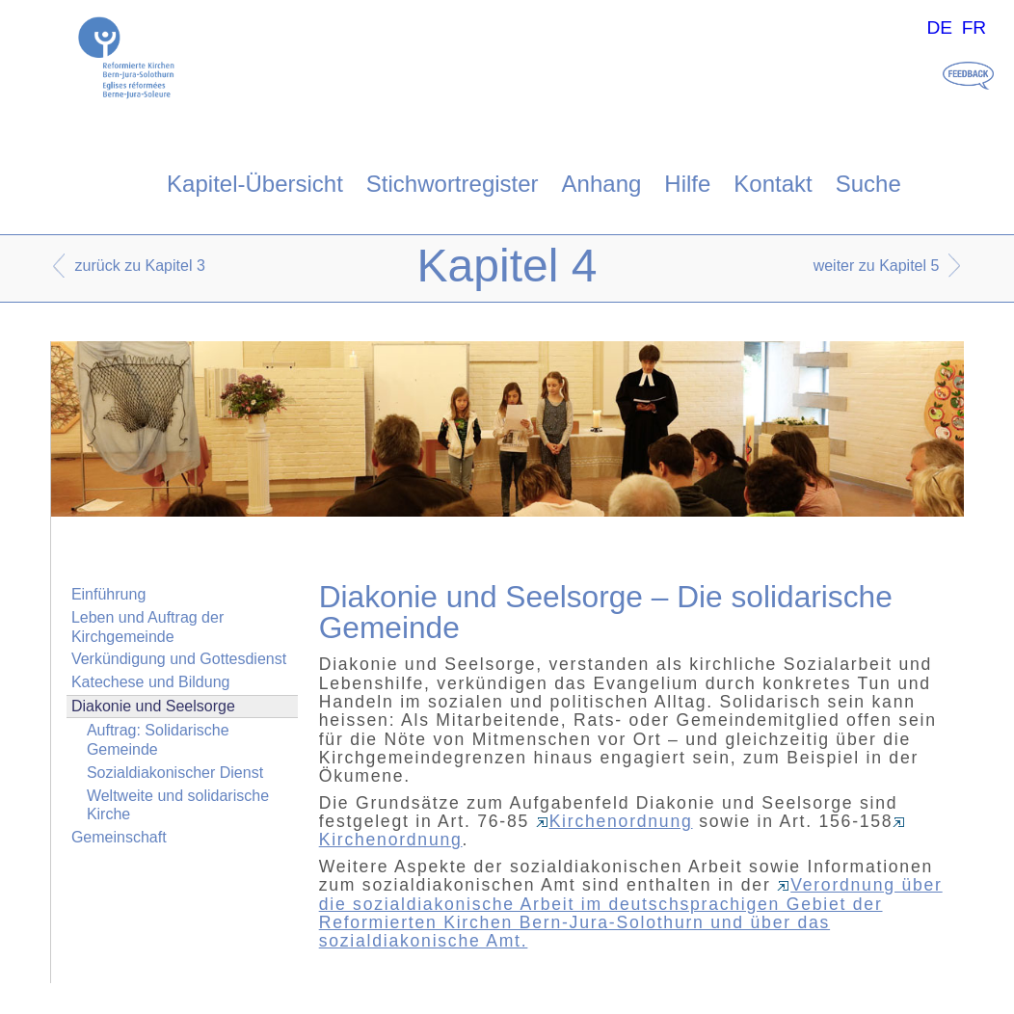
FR (974, 27)
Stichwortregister (452, 184)
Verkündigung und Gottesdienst (178, 659)
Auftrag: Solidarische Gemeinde (158, 739)
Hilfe (687, 184)
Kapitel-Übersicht (255, 184)
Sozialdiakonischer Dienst (175, 772)
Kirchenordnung (614, 821)
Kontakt (773, 184)
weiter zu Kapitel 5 (877, 265)
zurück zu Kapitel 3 (140, 265)
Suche (868, 184)
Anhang (602, 184)
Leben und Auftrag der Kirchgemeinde (147, 626)
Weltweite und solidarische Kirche (178, 804)
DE (939, 27)
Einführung (108, 594)
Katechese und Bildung (150, 682)
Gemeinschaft (119, 837)
